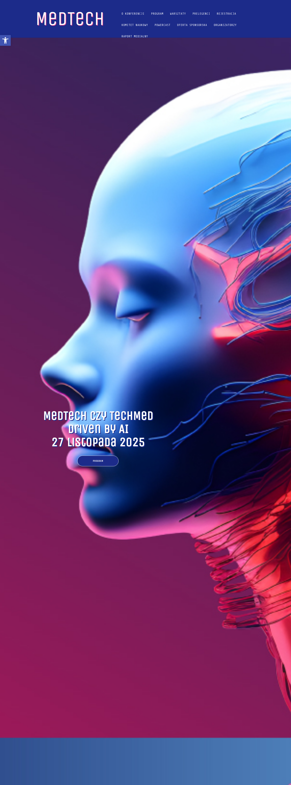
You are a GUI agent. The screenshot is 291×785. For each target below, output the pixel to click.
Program (157, 13)
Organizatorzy (225, 25)
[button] (5, 40)
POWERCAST (163, 25)
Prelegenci (201, 13)
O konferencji (132, 13)
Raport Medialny (134, 36)
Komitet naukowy (134, 25)
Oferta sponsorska (192, 25)
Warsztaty (178, 13)
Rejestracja (226, 13)
